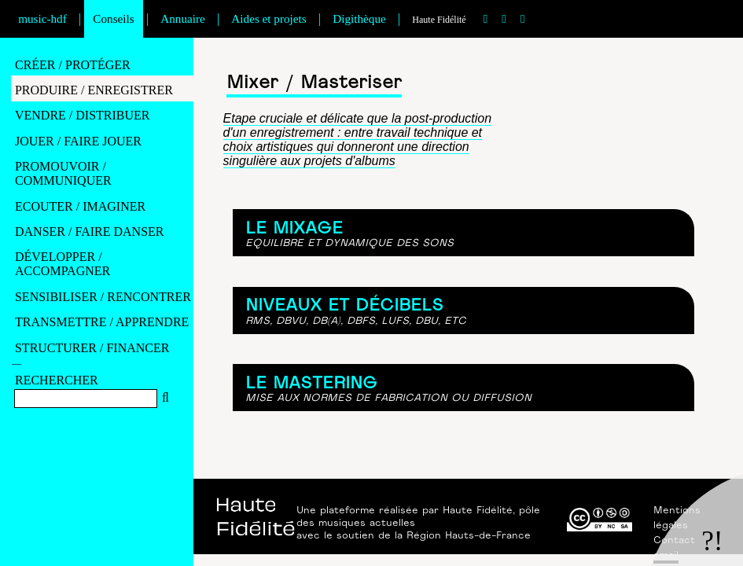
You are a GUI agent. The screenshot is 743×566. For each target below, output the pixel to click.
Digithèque (359, 18)
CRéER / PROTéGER (73, 65)
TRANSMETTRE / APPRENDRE (102, 322)
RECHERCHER (56, 380)
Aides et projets (268, 18)
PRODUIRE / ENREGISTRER (94, 90)
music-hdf (42, 18)
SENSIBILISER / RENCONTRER (103, 296)
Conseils (113, 18)
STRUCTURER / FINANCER (92, 348)
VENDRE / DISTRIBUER (82, 115)
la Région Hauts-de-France (463, 536)
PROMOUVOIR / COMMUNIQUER (63, 173)
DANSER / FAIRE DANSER (89, 231)
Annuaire (182, 18)
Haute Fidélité (438, 19)
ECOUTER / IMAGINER (80, 206)
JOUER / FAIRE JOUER (78, 141)
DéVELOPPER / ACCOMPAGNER (62, 263)
